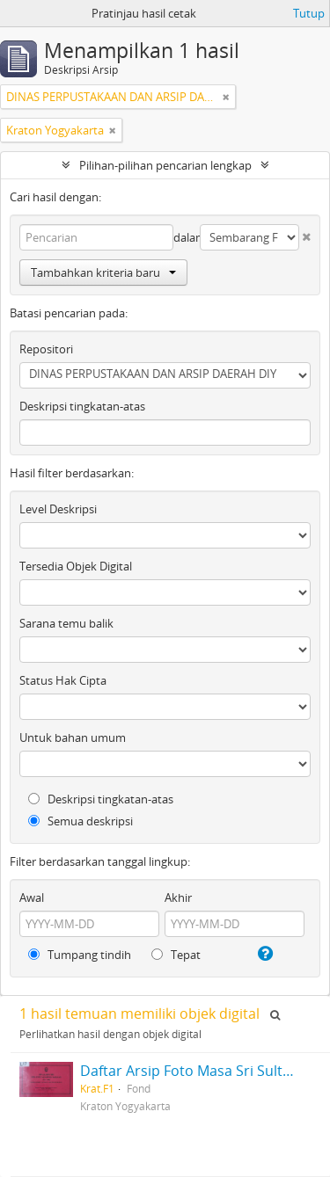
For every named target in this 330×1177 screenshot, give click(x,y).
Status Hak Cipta (62, 680)
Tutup (309, 13)
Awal (31, 897)
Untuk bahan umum (72, 737)
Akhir (178, 897)
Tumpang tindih (79, 955)
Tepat (176, 955)
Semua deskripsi (80, 821)
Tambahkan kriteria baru (103, 272)
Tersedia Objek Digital (75, 566)
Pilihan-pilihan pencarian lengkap (165, 165)
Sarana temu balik (66, 623)
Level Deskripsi (58, 509)
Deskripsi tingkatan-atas (82, 406)
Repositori (46, 349)
